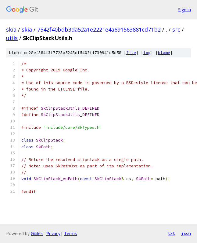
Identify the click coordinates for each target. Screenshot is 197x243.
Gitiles (37, 233)
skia (11, 29)
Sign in (184, 9)
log (147, 52)
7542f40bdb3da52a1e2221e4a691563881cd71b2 (99, 29)
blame (164, 52)
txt (171, 233)
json (186, 233)
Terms (70, 233)
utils (12, 38)
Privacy (53, 233)
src (176, 29)
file (131, 52)
